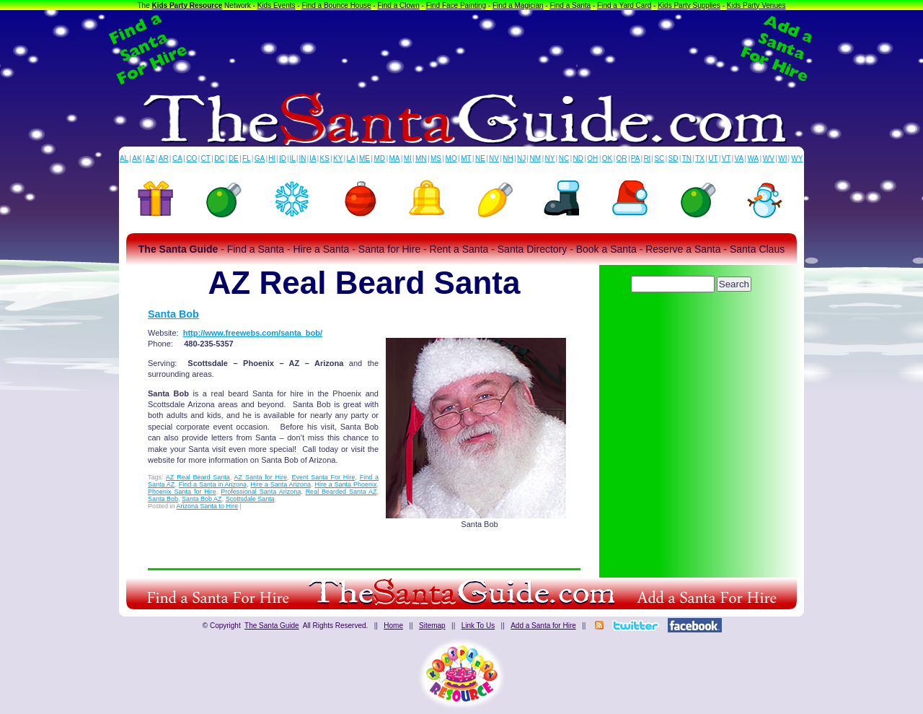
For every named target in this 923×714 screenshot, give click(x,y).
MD (380, 158)
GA (260, 158)
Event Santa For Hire (323, 477)
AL (124, 158)
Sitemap (432, 626)
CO (191, 158)
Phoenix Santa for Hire (182, 491)
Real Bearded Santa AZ (341, 491)
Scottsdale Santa (250, 498)
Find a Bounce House (336, 5)
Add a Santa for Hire (543, 626)
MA (394, 158)
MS (435, 158)
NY (549, 158)
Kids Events (276, 5)
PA (635, 158)
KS (325, 158)
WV (768, 158)
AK (136, 158)
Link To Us (478, 626)
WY (797, 158)
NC (564, 158)
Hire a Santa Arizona (280, 484)
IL (293, 158)
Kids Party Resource (187, 5)
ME (364, 158)
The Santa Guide (271, 626)
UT (712, 158)
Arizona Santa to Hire (208, 506)
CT (206, 158)
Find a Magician (518, 5)
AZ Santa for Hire (260, 477)
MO (451, 158)
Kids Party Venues (756, 5)
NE (480, 158)
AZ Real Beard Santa (198, 477)
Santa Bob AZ (202, 498)
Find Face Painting (456, 5)
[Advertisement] (461, 49)
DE (234, 158)
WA (753, 158)
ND (578, 158)
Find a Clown (398, 5)
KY (338, 158)
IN (302, 158)
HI (271, 158)
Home (393, 626)
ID (282, 158)
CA (177, 158)
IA (312, 158)
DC (219, 158)
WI (782, 158)
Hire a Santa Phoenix (345, 484)
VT (726, 158)
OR (622, 158)
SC (659, 158)
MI (408, 158)
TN (687, 158)
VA (739, 158)
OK (607, 158)
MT (466, 158)
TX (700, 158)
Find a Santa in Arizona (213, 484)
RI (646, 158)
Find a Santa (570, 5)
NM (536, 158)
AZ (150, 158)
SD (673, 158)
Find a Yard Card (624, 5)
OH (592, 158)
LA (351, 158)
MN (421, 158)
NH (508, 158)
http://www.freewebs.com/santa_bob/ (252, 332)
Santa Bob (173, 314)
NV (494, 158)
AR (164, 158)
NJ (521, 158)
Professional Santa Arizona (261, 491)
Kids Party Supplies (689, 5)
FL (246, 158)
